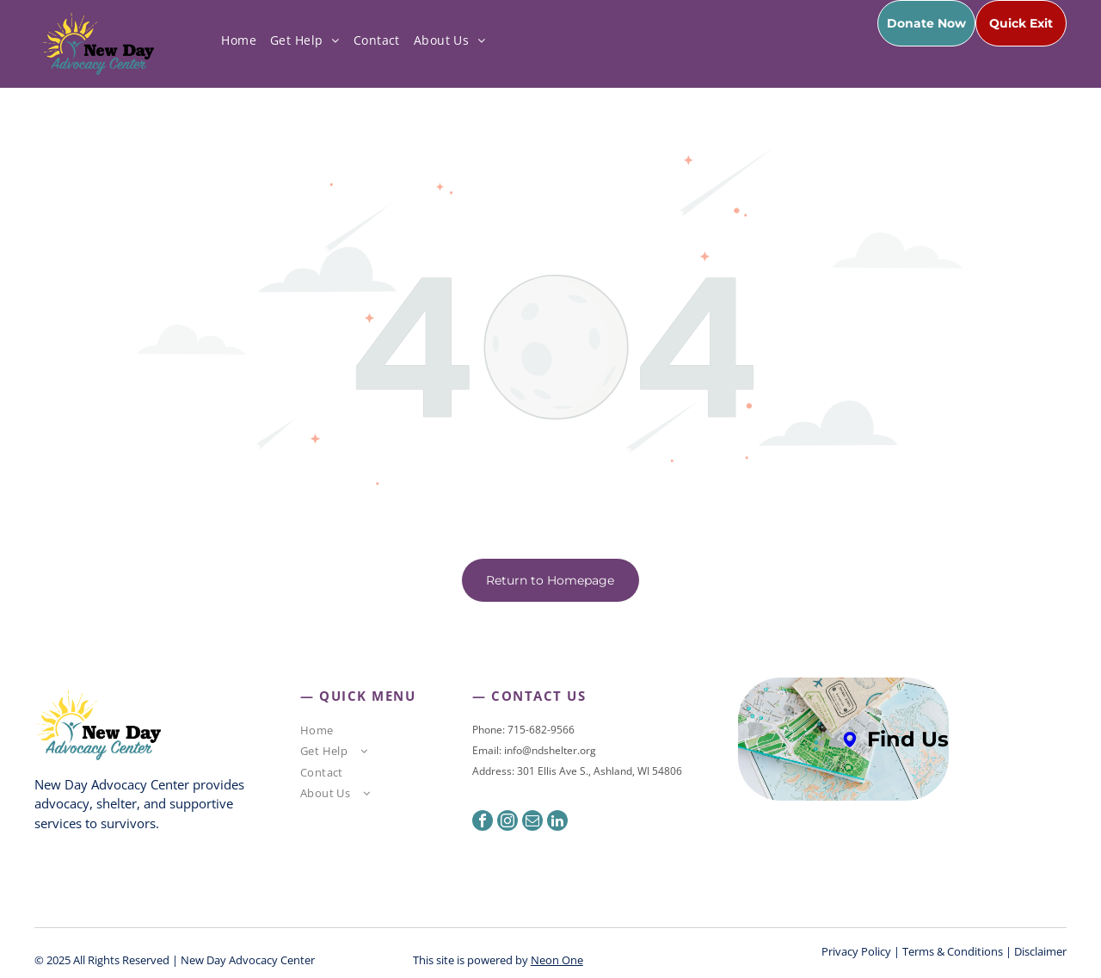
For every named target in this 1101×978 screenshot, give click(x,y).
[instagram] (507, 822)
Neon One (557, 960)
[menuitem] (238, 40)
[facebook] (482, 822)
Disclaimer (1040, 951)
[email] (532, 822)
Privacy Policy (856, 951)
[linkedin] (557, 822)
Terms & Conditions (952, 951)
